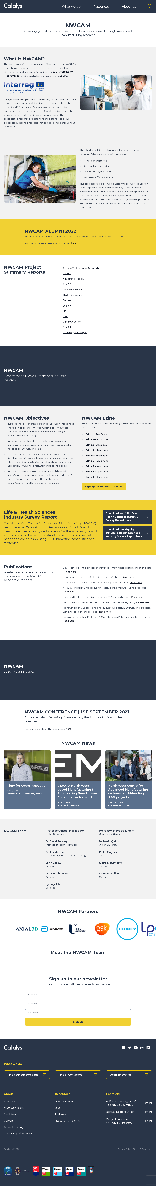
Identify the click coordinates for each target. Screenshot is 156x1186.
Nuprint (67, 327)
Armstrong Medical (73, 279)
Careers (9, 1120)
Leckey (67, 305)
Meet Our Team (14, 1107)
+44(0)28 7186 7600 (119, 1122)
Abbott (67, 273)
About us (129, 7)
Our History (11, 1114)
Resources (101, 7)
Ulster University (72, 321)
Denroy (67, 300)
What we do (71, 7)
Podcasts (60, 1114)
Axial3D (67, 284)
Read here (101, 434)
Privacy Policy (124, 1149)
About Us (9, 1101)
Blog (58, 1107)
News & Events (64, 1101)
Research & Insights (67, 1120)
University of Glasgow (75, 332)
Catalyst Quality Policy (18, 1133)
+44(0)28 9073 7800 (119, 1105)
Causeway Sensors (73, 289)
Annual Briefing (14, 1127)
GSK (65, 316)
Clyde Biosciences (73, 295)
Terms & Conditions (142, 1149)
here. (68, 729)
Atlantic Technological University (81, 268)
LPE (65, 311)
